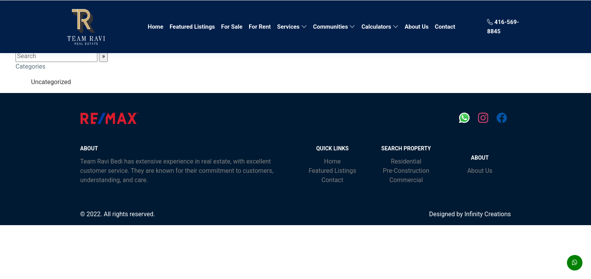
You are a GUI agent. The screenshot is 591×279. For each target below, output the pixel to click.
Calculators (379, 26)
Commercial (406, 180)
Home (157, 26)
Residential (406, 161)
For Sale (232, 26)
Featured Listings (192, 26)
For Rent (260, 26)
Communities (334, 26)
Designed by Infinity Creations (470, 214)
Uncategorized (51, 82)
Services (292, 26)
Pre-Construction (406, 170)
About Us (417, 26)
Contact (445, 26)
